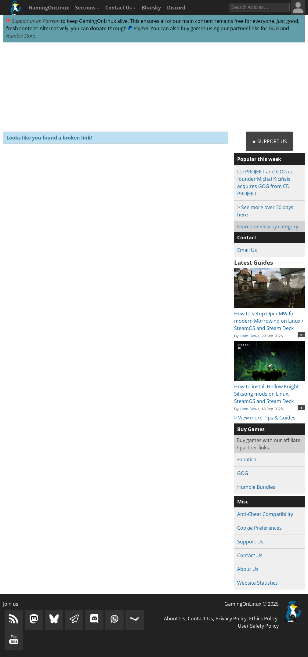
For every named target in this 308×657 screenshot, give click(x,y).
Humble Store (20, 35)
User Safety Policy (258, 626)
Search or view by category (267, 226)
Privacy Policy (231, 618)
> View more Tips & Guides (264, 417)
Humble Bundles (256, 487)
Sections (87, 7)
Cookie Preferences (259, 528)
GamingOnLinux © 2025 (251, 604)
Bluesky (151, 7)
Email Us (247, 250)
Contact (246, 237)
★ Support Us (269, 141)
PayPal (138, 28)
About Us (248, 569)
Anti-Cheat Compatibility (265, 514)
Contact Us (120, 7)
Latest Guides (253, 262)
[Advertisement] (154, 87)
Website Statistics (257, 582)
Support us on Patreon (33, 21)
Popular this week (259, 159)
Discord (176, 7)
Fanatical (247, 459)
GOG (274, 28)
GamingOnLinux (49, 7)
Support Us (250, 541)
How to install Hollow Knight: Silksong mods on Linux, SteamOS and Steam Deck (269, 390)
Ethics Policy (263, 618)
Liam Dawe (249, 336)
